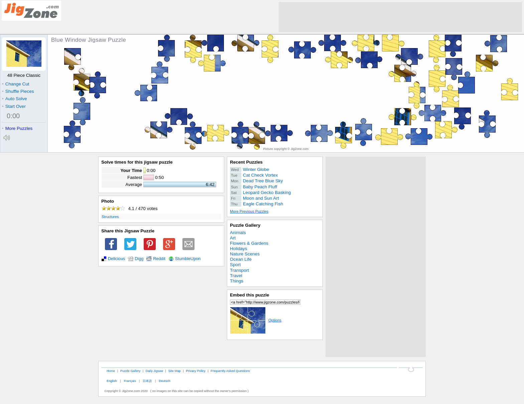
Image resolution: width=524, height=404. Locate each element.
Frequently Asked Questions (230, 371)
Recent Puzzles (246, 162)
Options (255, 320)
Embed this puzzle (249, 294)
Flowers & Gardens (249, 243)
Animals (238, 232)
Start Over (14, 106)
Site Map (174, 371)
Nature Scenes (245, 253)
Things (236, 280)
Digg (139, 258)
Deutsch (164, 381)
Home (111, 371)
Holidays (238, 248)
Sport (235, 264)
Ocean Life (241, 259)
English (112, 381)
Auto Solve (14, 98)
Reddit (159, 258)
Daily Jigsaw (154, 371)
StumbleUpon (188, 258)
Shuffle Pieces (18, 91)
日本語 (147, 381)
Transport (239, 270)
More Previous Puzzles (249, 211)
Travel (236, 275)
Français (130, 381)
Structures (110, 217)
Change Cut (15, 83)
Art (233, 237)
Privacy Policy (195, 371)
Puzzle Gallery (245, 225)
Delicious (116, 258)
